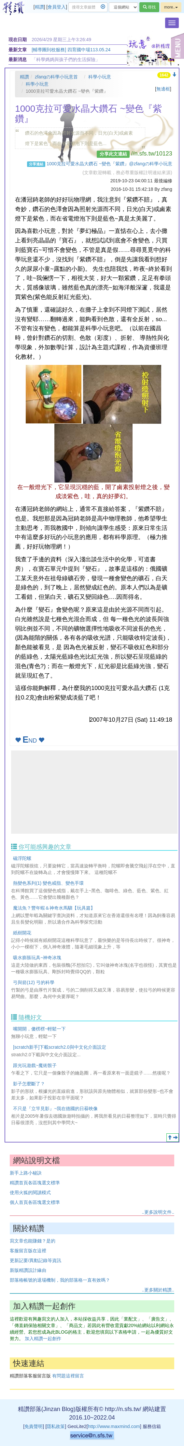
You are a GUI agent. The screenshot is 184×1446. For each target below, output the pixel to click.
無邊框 (163, 88)
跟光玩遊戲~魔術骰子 (35, 1065)
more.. (171, 7)
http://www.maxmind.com (114, 1426)
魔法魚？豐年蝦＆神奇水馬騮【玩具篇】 (54, 908)
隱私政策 (56, 1426)
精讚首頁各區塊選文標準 (35, 1182)
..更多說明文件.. (158, 1212)
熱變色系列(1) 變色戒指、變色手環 (48, 883)
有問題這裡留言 (68, 1375)
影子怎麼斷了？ (29, 1083)
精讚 (39, 6)
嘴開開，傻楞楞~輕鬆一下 (39, 1028)
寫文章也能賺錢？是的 (32, 1240)
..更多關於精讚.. (158, 1289)
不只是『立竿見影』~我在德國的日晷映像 (55, 1108)
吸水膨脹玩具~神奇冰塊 (37, 957)
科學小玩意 (99, 76)
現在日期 (17, 39)
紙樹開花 (22, 932)
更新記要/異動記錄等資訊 (35, 1260)
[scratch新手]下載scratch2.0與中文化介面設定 (59, 1047)
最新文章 (17, 49)
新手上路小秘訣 (26, 1172)
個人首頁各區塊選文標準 (35, 1202)
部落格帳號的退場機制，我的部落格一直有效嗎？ (60, 1280)
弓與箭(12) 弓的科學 (33, 982)
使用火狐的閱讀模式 (30, 1192)
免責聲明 (33, 1426)
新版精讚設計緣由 (28, 1270)
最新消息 (17, 59)
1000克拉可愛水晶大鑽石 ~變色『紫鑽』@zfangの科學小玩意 (109, 163)
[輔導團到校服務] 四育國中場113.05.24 (71, 49)
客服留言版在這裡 (28, 1250)
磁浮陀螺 (22, 858)
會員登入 (57, 6)
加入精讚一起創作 (43, 1338)
